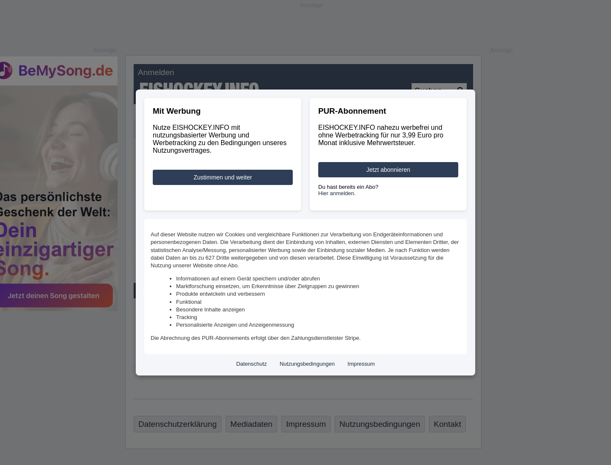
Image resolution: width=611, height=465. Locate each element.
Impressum (361, 364)
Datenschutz (251, 364)
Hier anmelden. (337, 193)
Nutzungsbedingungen (307, 364)
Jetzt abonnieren (388, 169)
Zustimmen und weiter (222, 177)
